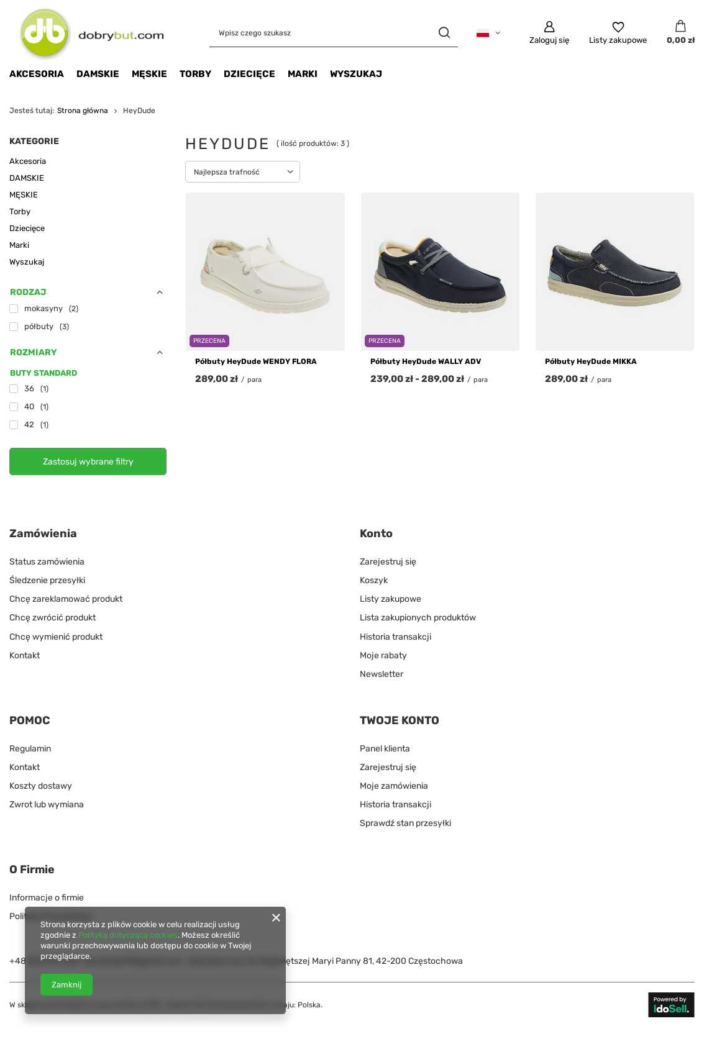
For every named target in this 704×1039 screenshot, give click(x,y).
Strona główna (82, 110)
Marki (303, 73)
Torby (195, 73)
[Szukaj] (444, 33)
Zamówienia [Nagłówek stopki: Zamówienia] (43, 533)
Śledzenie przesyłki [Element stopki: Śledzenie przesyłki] (47, 580)
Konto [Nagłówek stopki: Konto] (376, 533)
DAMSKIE (97, 73)
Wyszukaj (356, 73)
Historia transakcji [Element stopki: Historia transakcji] (395, 637)
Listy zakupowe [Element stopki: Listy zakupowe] (390, 599)
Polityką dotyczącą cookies (128, 935)
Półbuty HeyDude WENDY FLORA (256, 361)
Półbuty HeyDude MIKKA (591, 361)
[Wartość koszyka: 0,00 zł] (681, 33)
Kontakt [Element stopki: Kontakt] (24, 655)
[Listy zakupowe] (618, 33)
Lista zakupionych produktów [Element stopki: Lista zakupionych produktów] (418, 617)
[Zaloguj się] (549, 33)
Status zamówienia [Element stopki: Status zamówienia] (47, 561)
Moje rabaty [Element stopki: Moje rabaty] (383, 655)
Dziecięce (249, 73)
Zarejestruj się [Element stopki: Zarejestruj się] (388, 561)
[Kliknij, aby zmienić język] (488, 33)
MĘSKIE (149, 73)
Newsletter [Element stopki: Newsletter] (381, 674)
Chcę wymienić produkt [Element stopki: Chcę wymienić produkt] (56, 637)
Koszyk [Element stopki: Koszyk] (374, 580)
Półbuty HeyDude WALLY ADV (425, 361)
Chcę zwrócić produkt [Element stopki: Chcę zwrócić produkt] (52, 617)
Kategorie (34, 141)
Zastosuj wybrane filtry (88, 461)
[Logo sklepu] (87, 33)
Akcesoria (36, 73)
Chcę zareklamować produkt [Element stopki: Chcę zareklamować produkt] (65, 599)
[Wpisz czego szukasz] (333, 33)
